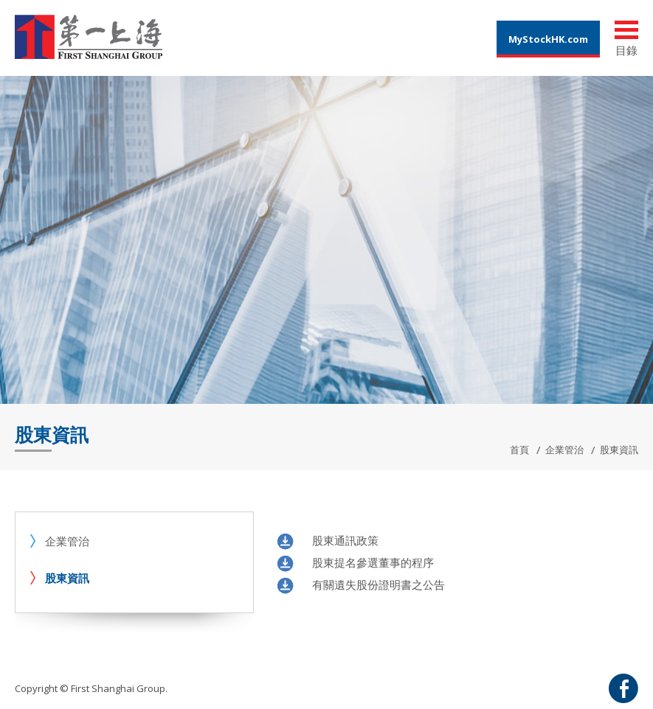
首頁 (519, 449)
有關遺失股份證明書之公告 (378, 584)
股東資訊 (67, 577)
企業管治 (564, 449)
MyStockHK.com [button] (548, 39)
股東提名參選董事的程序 (373, 562)
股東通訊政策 (345, 540)
